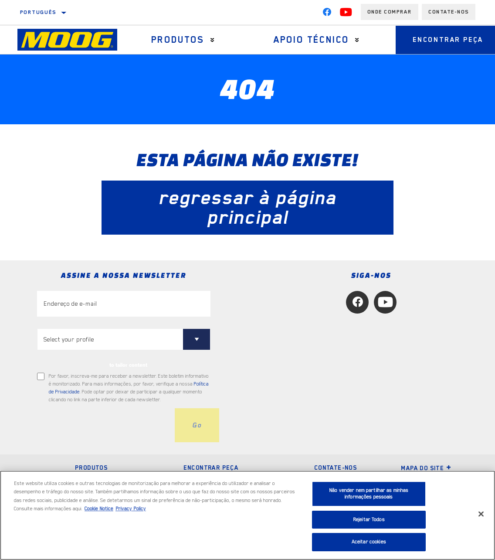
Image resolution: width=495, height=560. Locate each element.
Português (38, 12)
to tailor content (128, 365)
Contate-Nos (448, 12)
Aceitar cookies (369, 542)
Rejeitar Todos (369, 519)
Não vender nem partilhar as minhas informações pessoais (368, 494)
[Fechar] (481, 514)
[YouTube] (346, 14)
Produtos (177, 39)
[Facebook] (326, 14)
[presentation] (103, 425)
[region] (247, 515)
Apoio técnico (310, 39)
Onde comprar (389, 12)
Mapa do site (426, 467)
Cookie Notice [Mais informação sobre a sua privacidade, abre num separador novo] (99, 509)
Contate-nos (335, 467)
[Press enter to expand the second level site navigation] (212, 39)
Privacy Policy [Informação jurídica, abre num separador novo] (130, 509)
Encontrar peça (211, 467)
